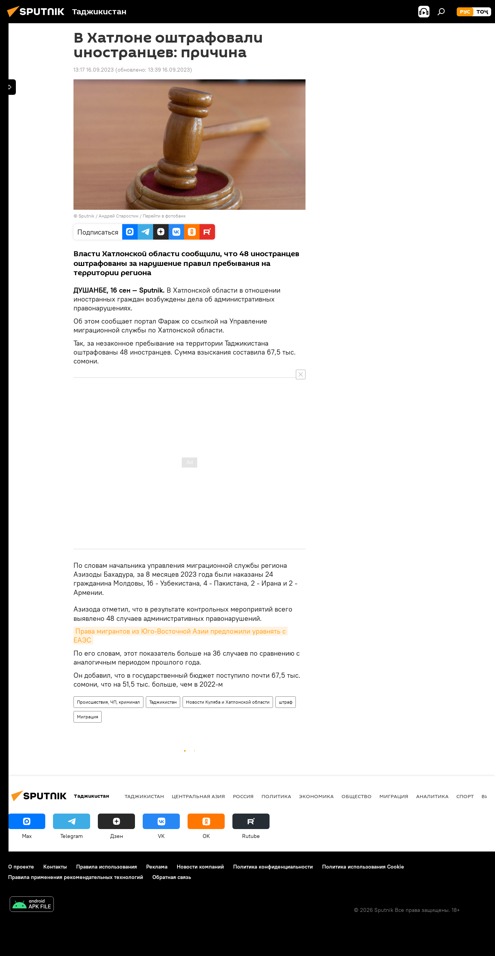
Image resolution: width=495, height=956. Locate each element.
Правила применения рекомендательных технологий (75, 877)
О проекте (21, 866)
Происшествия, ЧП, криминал (108, 702)
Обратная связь (171, 877)
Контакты (55, 866)
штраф (285, 702)
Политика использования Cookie (363, 866)
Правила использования (106, 866)
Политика (276, 796)
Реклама (156, 866)
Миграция (87, 717)
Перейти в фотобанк (164, 216)
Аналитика (432, 796)
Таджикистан (163, 702)
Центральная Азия (198, 796)
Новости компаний (200, 866)
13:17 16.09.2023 (93, 69)
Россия (243, 796)
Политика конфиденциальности (273, 866)
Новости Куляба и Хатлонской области (228, 702)
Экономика (316, 796)
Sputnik (87, 216)
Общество (356, 796)
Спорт (465, 796)
